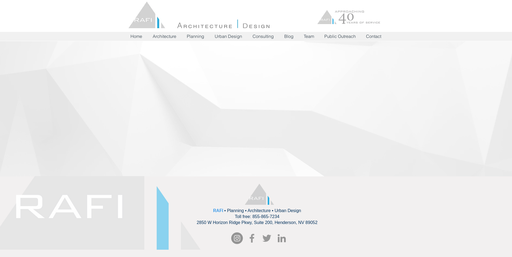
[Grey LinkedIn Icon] (282, 238)
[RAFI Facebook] (252, 238)
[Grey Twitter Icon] (267, 238)
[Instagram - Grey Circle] (237, 238)
